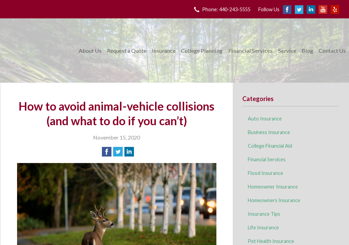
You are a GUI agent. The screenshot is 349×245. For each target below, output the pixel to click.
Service (287, 50)
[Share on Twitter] (118, 152)
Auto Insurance (265, 118)
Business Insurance (269, 132)
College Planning (202, 50)
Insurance (164, 50)
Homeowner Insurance (273, 187)
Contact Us (332, 50)
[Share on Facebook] (106, 152)
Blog (307, 50)
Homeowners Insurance (274, 200)
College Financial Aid (270, 146)
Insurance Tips (264, 214)
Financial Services (250, 50)
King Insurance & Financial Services (38, 50)
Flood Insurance (265, 173)
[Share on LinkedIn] (129, 152)
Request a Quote (126, 50)
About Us (90, 50)
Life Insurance (263, 227)
